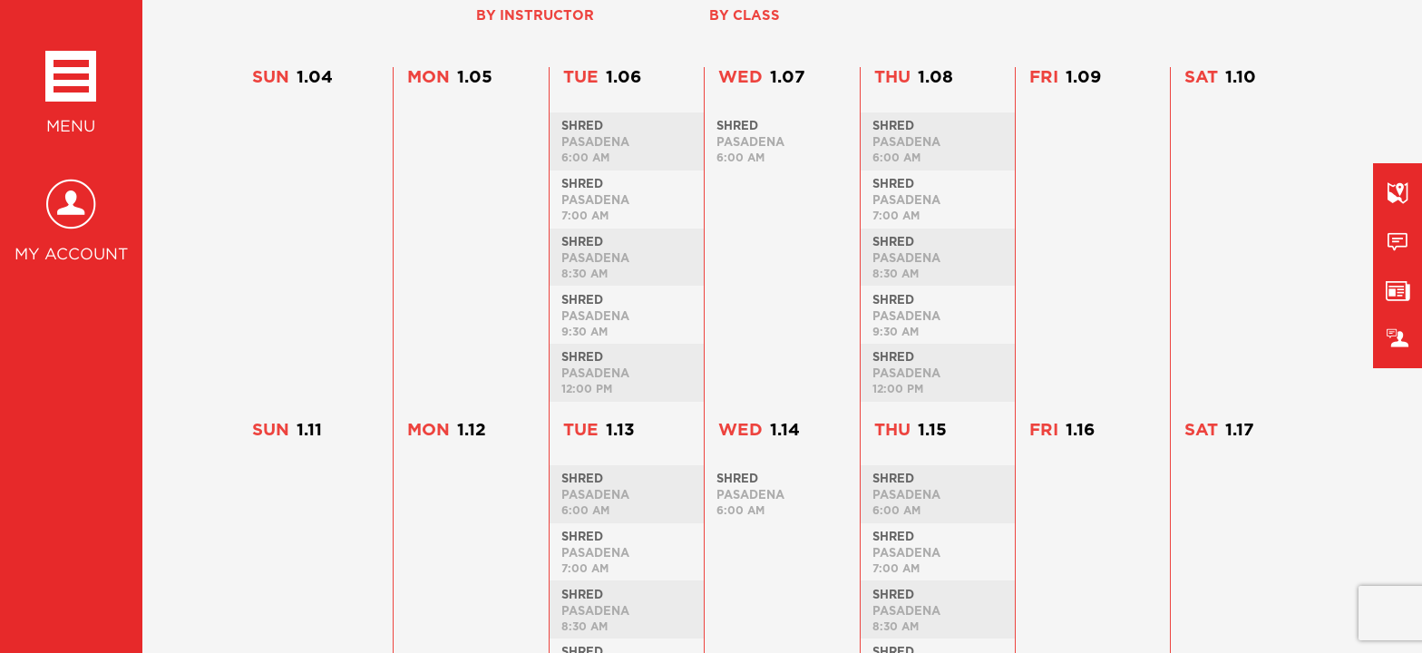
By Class (744, 15)
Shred (582, 125)
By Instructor (535, 15)
